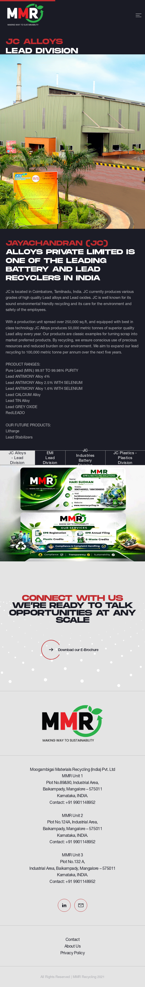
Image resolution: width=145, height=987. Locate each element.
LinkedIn (64, 905)
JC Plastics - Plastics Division (125, 458)
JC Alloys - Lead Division (17, 458)
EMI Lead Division (50, 458)
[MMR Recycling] (27, 15)
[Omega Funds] (72, 723)
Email (80, 905)
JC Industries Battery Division (85, 458)
